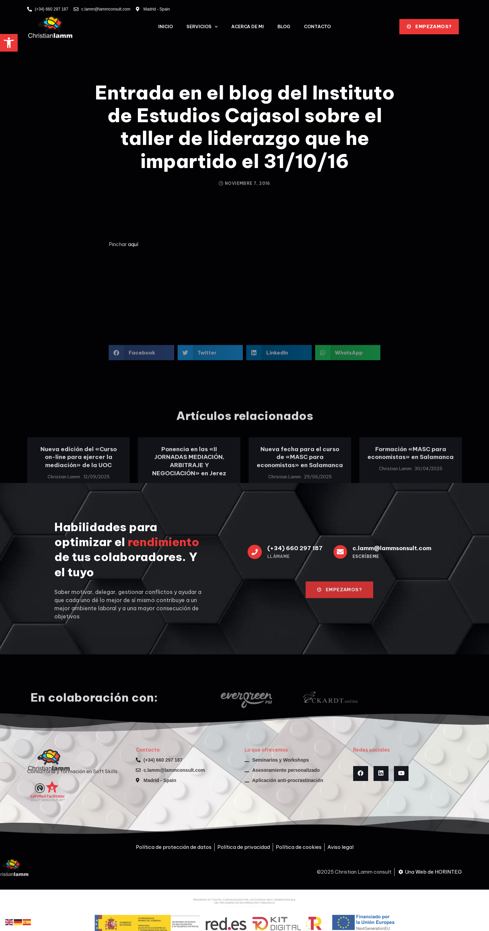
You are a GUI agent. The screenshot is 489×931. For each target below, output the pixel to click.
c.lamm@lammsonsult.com (391, 548)
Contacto (317, 26)
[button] (9, 43)
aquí (133, 244)
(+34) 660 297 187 (295, 548)
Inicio (165, 26)
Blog (283, 26)
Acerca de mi (247, 26)
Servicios (202, 27)
